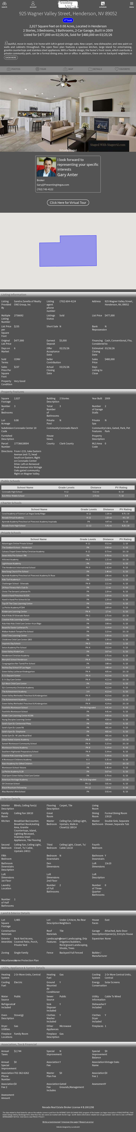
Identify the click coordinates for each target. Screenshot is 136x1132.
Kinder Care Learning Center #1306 (17, 715)
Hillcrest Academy (10, 559)
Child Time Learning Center (14, 635)
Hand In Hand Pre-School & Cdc (16, 599)
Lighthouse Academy (11, 563)
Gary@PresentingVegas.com (53, 184)
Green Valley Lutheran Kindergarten (18, 671)
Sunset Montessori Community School (19, 743)
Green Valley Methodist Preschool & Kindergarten (24, 695)
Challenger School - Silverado (15, 583)
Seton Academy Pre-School (14, 647)
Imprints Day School (11, 643)
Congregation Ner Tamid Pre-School (18, 663)
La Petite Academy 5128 (13, 771)
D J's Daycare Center (11, 675)
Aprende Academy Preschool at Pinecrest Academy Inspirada (29, 521)
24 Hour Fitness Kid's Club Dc (15, 587)
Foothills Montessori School (15, 707)
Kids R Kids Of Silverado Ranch (15, 615)
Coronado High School (12, 491)
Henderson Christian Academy (15, 655)
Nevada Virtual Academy (13, 517)
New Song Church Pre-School (15, 571)
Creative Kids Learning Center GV (17, 755)
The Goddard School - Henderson (17, 547)
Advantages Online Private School (17, 543)
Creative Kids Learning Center (15, 619)
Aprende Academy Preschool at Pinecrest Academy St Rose (28, 575)
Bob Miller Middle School (13, 495)
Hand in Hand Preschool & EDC (16, 595)
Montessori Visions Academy (15, 747)
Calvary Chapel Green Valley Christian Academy (23, 551)
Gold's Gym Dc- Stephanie (13, 731)
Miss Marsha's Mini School (13, 791)
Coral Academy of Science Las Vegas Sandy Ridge (23, 513)
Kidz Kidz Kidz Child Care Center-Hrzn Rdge (21, 623)
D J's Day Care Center (11, 679)
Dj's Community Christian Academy (18, 687)
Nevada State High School (14, 525)
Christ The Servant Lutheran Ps (16, 591)
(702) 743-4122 (45, 189)
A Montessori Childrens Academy (16, 759)
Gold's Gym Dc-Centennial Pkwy (16, 723)
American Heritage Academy (15, 779)
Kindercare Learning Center (14, 611)
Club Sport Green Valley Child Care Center (21, 775)
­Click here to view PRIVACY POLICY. (32, 1117)
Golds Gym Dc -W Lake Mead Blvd (16, 735)
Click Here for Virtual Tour (68, 202)
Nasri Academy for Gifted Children (17, 763)
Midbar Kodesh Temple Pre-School (17, 631)
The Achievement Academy (14, 691)
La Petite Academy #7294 (13, 607)
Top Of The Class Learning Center (17, 603)
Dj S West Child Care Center (14, 683)
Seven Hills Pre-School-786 (14, 555)
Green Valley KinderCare (13, 651)
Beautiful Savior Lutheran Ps (15, 627)
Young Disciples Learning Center (16, 719)
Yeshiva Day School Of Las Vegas (16, 667)
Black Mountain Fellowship (14, 787)
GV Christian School (11, 783)
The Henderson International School (18, 567)
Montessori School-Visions (14, 767)
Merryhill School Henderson (14, 659)
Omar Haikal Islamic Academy (15, 739)
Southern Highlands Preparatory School (20, 751)
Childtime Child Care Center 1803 (17, 639)
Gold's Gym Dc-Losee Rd (13, 727)
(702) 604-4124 (68, 301)
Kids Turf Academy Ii (11, 579)
